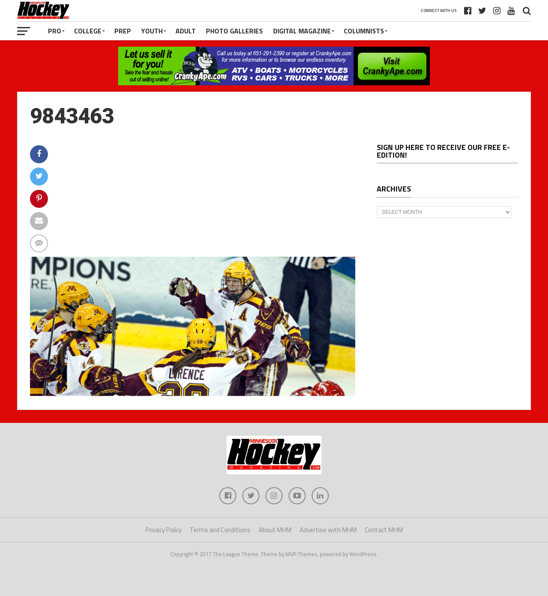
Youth (152, 31)
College (87, 31)
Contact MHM (384, 530)
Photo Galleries (234, 31)
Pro (54, 31)
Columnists (364, 31)
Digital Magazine (302, 31)
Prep (122, 31)
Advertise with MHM (328, 530)
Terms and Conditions (220, 530)
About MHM (275, 530)
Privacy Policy (164, 530)
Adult (186, 31)
